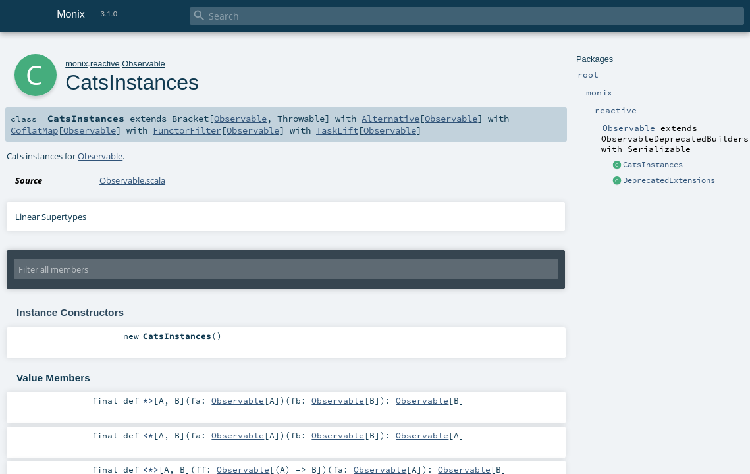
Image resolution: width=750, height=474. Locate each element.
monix (76, 63)
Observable (143, 63)
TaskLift (337, 130)
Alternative (390, 118)
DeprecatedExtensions (669, 180)
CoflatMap (34, 130)
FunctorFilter (187, 130)
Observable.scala (132, 180)
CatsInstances (653, 164)
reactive (105, 63)
